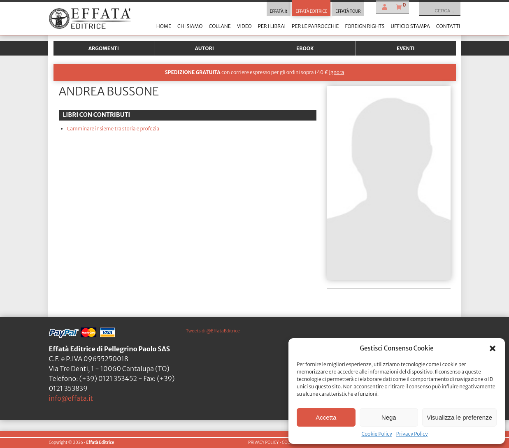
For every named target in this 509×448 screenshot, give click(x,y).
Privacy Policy (412, 434)
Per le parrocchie (315, 26)
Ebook (305, 48)
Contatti (448, 26)
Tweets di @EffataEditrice (213, 331)
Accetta (326, 417)
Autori (204, 48)
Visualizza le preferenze (459, 417)
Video (244, 26)
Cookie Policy (376, 434)
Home (163, 26)
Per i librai (272, 26)
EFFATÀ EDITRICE (311, 11)
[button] (492, 348)
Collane (219, 26)
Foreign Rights (364, 26)
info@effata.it (71, 398)
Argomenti (103, 48)
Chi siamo (189, 26)
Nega (388, 417)
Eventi (406, 48)
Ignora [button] (336, 72)
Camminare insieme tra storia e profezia (113, 128)
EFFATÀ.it (279, 11)
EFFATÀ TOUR (347, 11)
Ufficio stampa (410, 26)
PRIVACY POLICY (263, 442)
